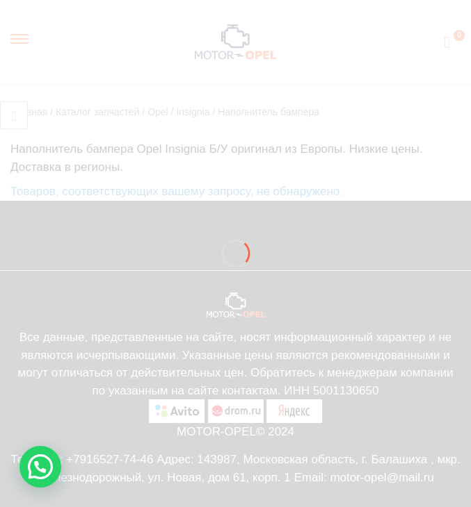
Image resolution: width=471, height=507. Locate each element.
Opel (157, 111)
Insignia (192, 111)
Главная (28, 111)
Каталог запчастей (98, 111)
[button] (40, 467)
